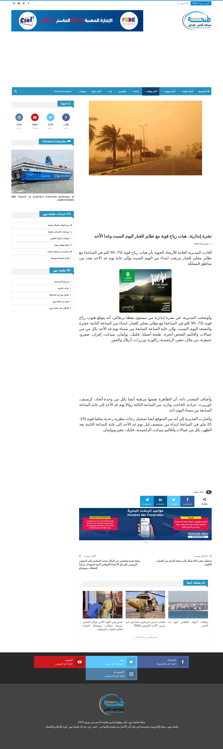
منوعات (82, 91)
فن (110, 91)
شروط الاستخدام (61, 281)
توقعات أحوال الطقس (59, 238)
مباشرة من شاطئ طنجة (59, 251)
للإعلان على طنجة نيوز (59, 308)
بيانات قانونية (63, 288)
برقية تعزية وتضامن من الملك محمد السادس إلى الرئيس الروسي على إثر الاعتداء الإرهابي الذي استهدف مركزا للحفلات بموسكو (109, 564)
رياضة (136, 91)
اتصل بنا (183, 3)
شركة (22, 743)
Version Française (63, 91)
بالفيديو (122, 91)
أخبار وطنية (152, 91)
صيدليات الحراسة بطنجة (60, 232)
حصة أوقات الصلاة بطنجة (60, 225)
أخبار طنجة (188, 91)
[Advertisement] (111, 57)
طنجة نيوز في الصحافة (59, 295)
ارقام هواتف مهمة (63, 245)
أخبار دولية (96, 91)
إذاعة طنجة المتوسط (60, 258)
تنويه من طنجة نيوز (61, 301)
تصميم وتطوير (39, 743)
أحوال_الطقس (198, 492)
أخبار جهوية (170, 91)
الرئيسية (203, 91)
